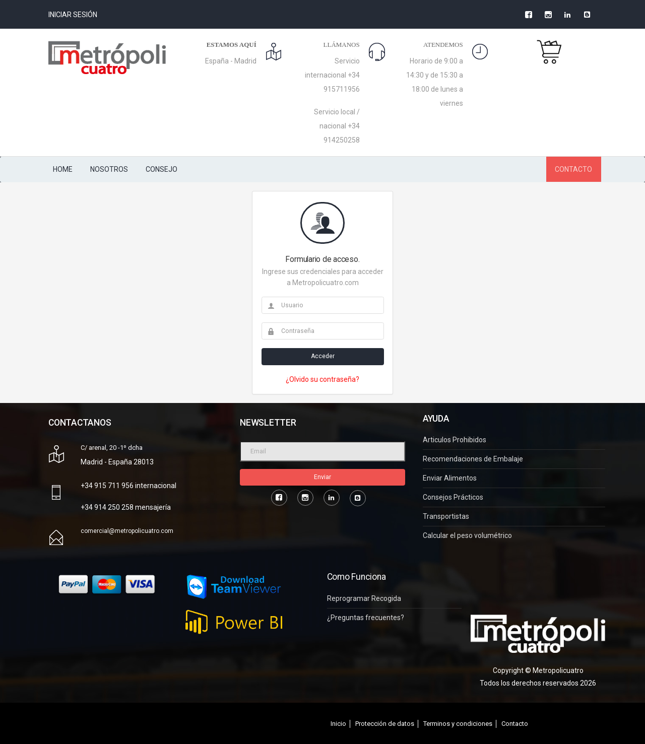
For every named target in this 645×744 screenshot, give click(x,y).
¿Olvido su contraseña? (322, 379)
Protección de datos (384, 723)
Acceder (323, 356)
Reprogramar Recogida (364, 598)
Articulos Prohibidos (454, 440)
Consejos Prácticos (453, 497)
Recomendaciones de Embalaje (473, 459)
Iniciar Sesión (72, 15)
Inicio (338, 723)
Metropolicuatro (558, 670)
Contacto (514, 723)
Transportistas (446, 516)
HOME (63, 169)
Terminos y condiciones (457, 723)
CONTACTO (573, 169)
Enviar (322, 477)
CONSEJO (161, 169)
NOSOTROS (109, 169)
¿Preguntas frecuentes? (365, 618)
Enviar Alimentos (450, 478)
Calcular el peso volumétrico (467, 535)
